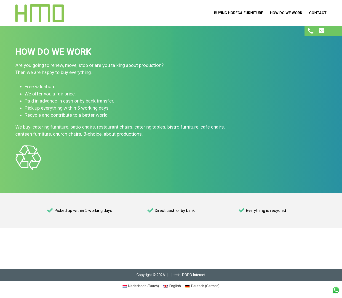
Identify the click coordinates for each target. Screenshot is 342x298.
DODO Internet (193, 275)
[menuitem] (140, 286)
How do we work (286, 13)
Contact (318, 13)
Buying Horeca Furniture (238, 13)
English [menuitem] (175, 286)
